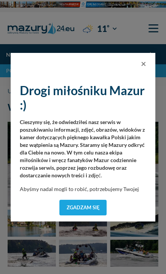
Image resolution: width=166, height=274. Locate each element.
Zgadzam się (83, 207)
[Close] (143, 63)
